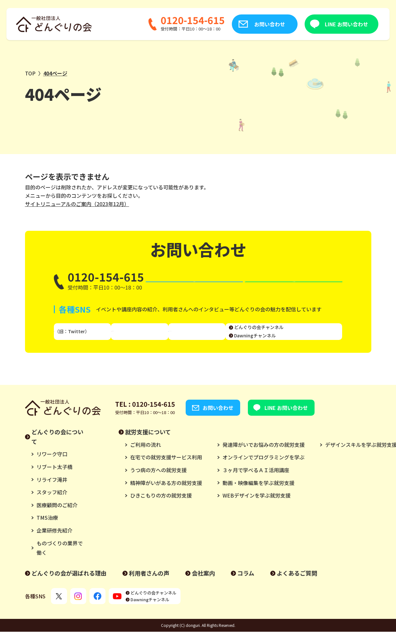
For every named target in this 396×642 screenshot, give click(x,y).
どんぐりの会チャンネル (307, 333)
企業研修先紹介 (54, 540)
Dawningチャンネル (303, 341)
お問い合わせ (236, 24)
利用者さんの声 (149, 583)
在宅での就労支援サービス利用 (166, 467)
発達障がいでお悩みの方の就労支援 (264, 454)
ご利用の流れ (145, 454)
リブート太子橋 (54, 477)
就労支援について (148, 442)
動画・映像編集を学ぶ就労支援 (258, 493)
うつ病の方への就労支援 (158, 480)
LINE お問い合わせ (313, 24)
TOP (30, 73)
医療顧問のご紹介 (57, 515)
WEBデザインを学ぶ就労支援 (257, 505)
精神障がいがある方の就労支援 (166, 493)
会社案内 (203, 583)
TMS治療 (47, 528)
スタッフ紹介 (52, 502)
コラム (245, 583)
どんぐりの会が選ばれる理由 (68, 583)
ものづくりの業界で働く (60, 558)
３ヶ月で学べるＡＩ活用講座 (256, 480)
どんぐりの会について (57, 446)
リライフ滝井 (52, 489)
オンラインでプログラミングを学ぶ (264, 467)
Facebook (199, 338)
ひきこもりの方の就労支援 (161, 505)
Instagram (144, 338)
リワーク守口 (52, 464)
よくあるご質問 (297, 583)
